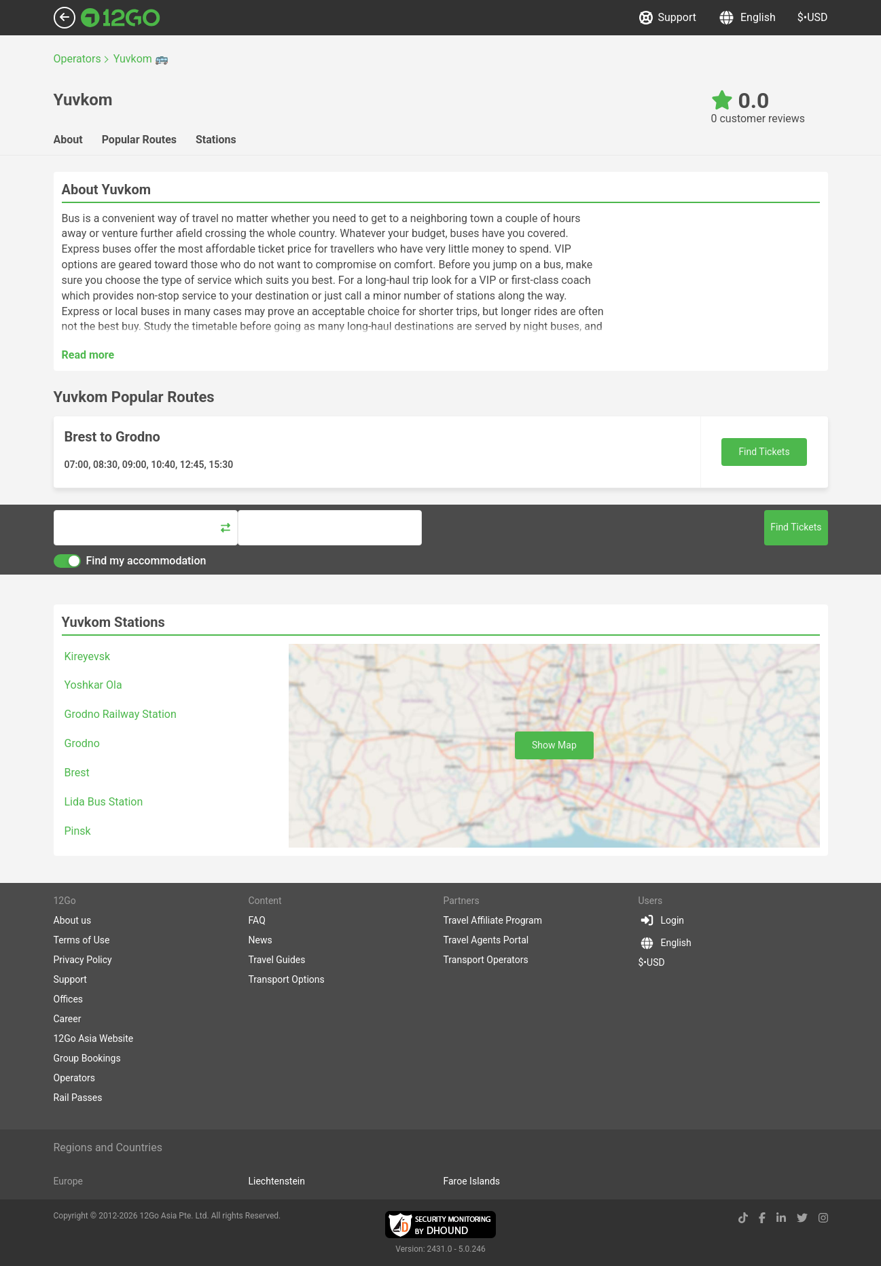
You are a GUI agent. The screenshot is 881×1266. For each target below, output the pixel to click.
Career (68, 1018)
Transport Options (287, 979)
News (260, 940)
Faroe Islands (472, 1181)
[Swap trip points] (225, 527)
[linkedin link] (781, 1218)
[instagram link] (823, 1218)
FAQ (257, 920)
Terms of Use (82, 940)
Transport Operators (486, 959)
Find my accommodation (130, 561)
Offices (69, 999)
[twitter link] (802, 1218)
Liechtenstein (277, 1181)
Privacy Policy (83, 959)
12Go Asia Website (94, 1038)
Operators (74, 1077)
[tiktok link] (743, 1218)
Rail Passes (78, 1097)
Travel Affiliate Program (493, 920)
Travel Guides (277, 959)
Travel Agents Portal (486, 940)
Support (667, 17)
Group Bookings (87, 1058)
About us (73, 920)
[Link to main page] (120, 17)
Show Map (554, 745)
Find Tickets (763, 451)
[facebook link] (762, 1218)
